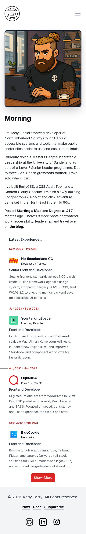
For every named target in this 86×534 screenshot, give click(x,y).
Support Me (54, 507)
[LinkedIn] (43, 521)
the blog (16, 227)
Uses (37, 507)
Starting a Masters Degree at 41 (43, 211)
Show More (43, 478)
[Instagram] (56, 521)
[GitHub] (29, 521)
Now (26, 507)
